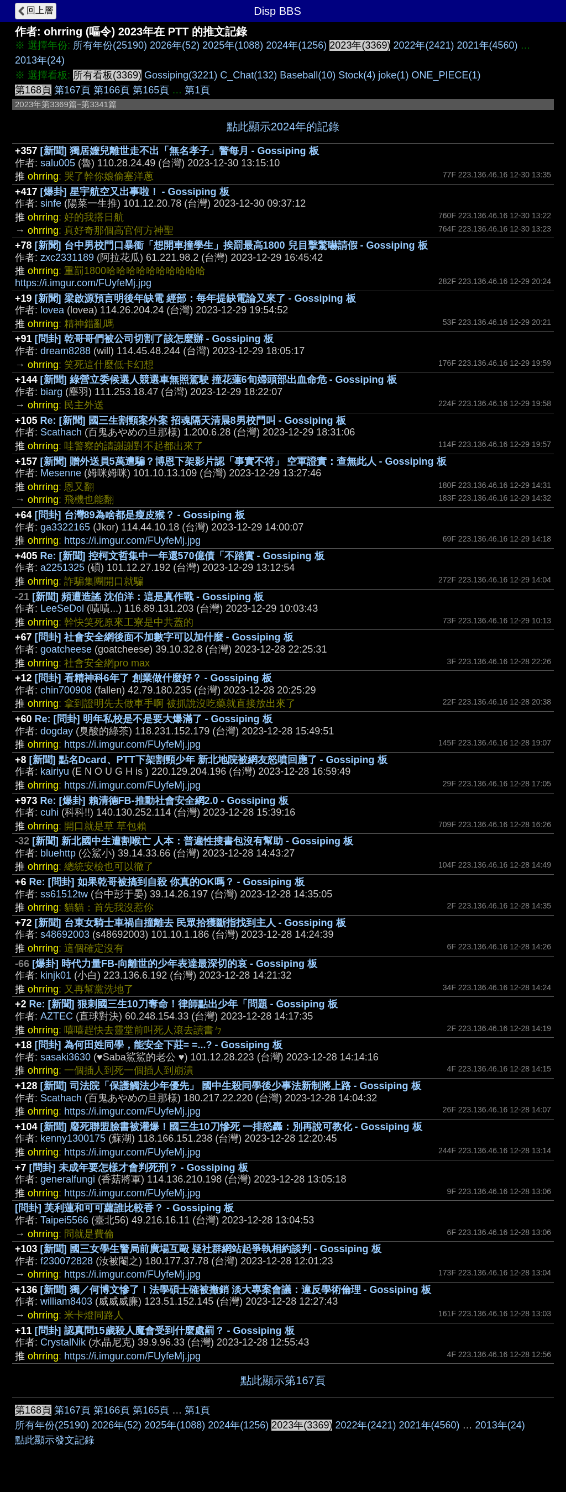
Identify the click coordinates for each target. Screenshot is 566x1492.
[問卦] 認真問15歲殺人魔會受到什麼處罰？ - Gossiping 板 (165, 1330)
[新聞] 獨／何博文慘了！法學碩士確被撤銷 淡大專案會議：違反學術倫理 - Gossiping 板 (235, 1289)
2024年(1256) (296, 45)
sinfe (50, 203)
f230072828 (66, 1261)
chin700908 (66, 690)
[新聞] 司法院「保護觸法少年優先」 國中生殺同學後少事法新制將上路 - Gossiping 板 (230, 1085)
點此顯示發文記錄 (55, 1440)
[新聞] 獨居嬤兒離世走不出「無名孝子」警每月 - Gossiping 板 (179, 150)
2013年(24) (40, 60)
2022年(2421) (423, 45)
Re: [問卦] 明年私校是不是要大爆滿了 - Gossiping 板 (153, 718)
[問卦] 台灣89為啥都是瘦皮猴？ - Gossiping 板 (140, 515)
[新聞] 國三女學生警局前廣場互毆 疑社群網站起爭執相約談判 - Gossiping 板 (210, 1248)
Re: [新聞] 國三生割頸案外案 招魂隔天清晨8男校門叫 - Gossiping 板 (193, 420)
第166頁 (111, 90)
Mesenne (60, 473)
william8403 (66, 1301)
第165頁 (151, 90)
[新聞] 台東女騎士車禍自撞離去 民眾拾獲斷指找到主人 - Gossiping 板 (190, 922)
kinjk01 (55, 975)
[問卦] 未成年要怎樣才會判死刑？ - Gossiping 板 (138, 1167)
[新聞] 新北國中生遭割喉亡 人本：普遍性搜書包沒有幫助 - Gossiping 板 (192, 841)
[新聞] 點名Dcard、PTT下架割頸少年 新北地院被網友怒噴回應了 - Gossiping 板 (208, 759)
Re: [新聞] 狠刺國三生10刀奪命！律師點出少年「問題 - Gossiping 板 (183, 1004)
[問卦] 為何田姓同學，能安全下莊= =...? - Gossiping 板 (158, 1044)
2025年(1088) (232, 45)
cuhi (49, 812)
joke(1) (393, 75)
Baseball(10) (308, 75)
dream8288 (65, 350)
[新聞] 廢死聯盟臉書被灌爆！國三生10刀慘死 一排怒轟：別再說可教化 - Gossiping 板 (231, 1126)
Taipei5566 (64, 1220)
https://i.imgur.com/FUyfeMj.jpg (83, 282)
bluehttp (58, 853)
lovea (52, 310)
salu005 (57, 163)
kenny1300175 (73, 1138)
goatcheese (66, 649)
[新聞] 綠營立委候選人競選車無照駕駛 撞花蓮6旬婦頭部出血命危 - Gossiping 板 (218, 379)
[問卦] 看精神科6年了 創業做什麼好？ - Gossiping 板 (153, 678)
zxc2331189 (67, 257)
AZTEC (56, 1016)
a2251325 (62, 567)
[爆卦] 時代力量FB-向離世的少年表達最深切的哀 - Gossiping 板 (174, 963)
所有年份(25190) (110, 45)
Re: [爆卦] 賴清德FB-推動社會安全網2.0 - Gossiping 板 (164, 800)
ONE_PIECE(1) (445, 75)
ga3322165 (65, 527)
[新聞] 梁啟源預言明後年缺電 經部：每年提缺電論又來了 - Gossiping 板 (195, 298)
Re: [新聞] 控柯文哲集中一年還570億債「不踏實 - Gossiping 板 (182, 555)
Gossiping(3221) (180, 75)
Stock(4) (356, 75)
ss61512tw (64, 894)
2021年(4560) (487, 45)
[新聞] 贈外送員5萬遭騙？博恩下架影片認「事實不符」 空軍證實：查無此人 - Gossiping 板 (243, 461)
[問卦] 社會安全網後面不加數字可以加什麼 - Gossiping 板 (164, 637)
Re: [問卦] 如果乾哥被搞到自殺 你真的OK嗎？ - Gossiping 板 (167, 881)
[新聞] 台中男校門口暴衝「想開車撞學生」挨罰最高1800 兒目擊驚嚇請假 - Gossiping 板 (231, 245)
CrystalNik (63, 1342)
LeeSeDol (62, 608)
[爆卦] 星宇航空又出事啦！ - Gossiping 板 (134, 191)
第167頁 (72, 90)
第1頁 (197, 90)
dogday (56, 731)
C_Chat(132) (248, 75)
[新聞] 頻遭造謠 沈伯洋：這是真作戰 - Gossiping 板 (148, 596)
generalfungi (67, 1179)
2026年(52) (175, 45)
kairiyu (54, 771)
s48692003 (65, 934)
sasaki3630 (65, 1057)
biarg (51, 391)
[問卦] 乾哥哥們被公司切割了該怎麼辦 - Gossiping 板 (154, 338)
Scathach (61, 432)
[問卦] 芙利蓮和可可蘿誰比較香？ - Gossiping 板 (124, 1207)
